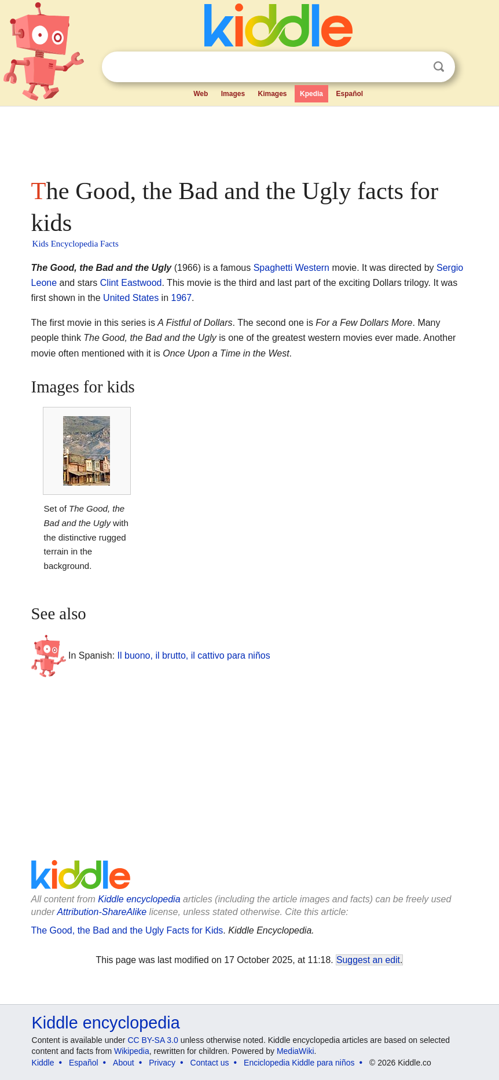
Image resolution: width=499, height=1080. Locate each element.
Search (439, 67)
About (123, 1062)
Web (200, 94)
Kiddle (43, 1062)
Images (233, 94)
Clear (415, 67)
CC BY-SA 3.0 (152, 1040)
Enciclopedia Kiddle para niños (299, 1062)
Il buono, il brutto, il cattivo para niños (194, 655)
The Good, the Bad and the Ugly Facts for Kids (127, 930)
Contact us (209, 1062)
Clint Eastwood (131, 283)
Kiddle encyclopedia (139, 899)
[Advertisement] (249, 139)
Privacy (162, 1062)
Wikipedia (131, 1051)
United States (131, 298)
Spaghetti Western (291, 268)
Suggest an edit (368, 960)
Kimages (272, 94)
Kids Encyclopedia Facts (75, 243)
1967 (181, 298)
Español (349, 94)
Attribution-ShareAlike (101, 912)
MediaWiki (295, 1051)
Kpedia (311, 94)
